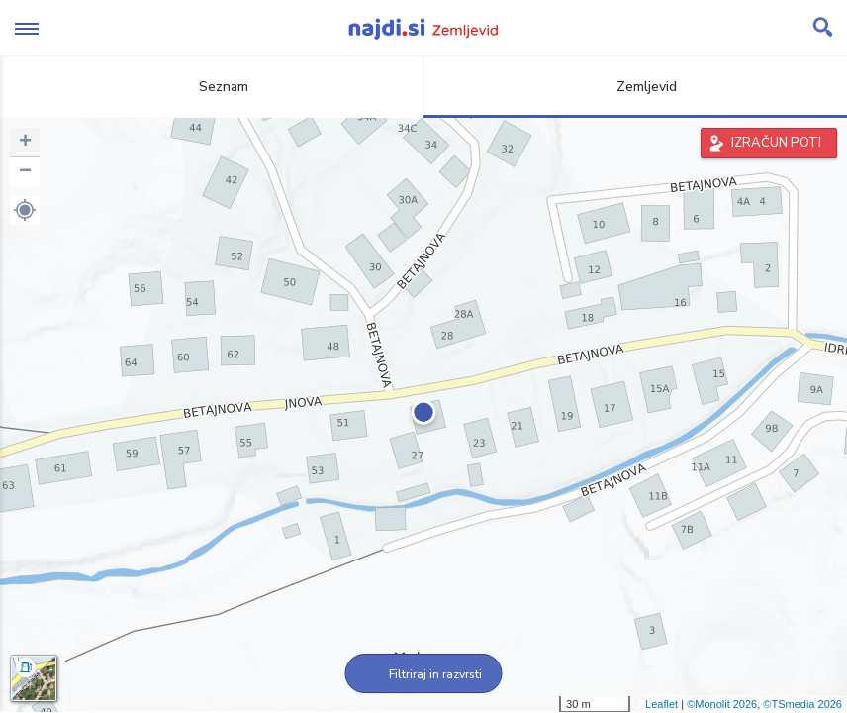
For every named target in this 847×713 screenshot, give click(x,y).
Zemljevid (635, 86)
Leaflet (661, 704)
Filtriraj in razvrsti (424, 674)
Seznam (212, 86)
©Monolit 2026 (722, 704)
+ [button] (25, 142)
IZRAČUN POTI (776, 143)
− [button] (25, 172)
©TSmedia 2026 (802, 704)
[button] (25, 210)
